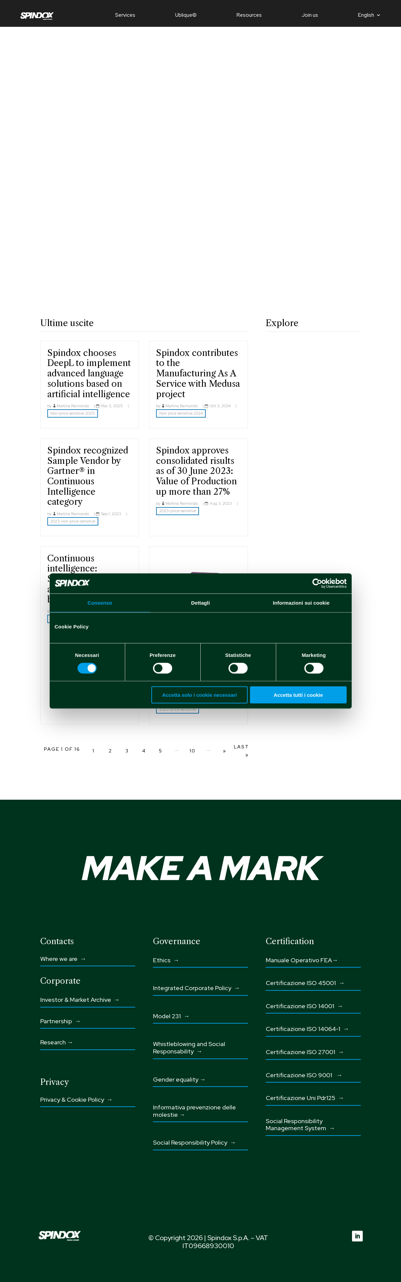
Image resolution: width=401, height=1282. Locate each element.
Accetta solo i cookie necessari (199, 695)
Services (125, 15)
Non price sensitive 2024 (181, 413)
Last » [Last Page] (241, 751)
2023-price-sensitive (177, 510)
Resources (249, 15)
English (366, 15)
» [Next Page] (225, 751)
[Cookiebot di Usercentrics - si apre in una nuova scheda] (317, 583)
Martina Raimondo (73, 406)
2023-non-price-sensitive (72, 521)
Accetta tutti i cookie (298, 695)
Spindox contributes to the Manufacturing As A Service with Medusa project (198, 374)
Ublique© (186, 15)
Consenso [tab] (100, 602)
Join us (310, 15)
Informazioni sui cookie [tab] (301, 602)
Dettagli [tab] (200, 602)
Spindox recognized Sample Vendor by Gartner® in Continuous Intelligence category (87, 476)
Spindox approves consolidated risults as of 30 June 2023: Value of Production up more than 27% (196, 471)
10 (193, 751)
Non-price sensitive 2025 (72, 413)
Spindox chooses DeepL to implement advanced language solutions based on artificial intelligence (89, 374)
